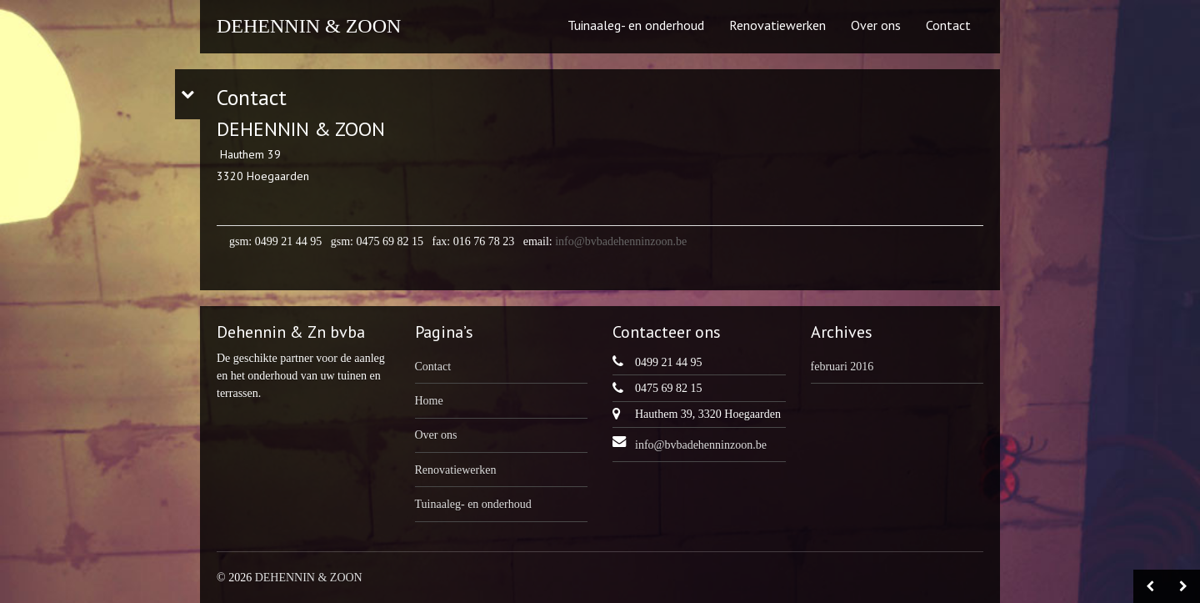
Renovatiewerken (777, 25)
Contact (948, 25)
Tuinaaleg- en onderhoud (636, 25)
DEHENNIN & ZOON (309, 26)
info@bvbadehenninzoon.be (621, 241)
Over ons (876, 25)
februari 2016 (842, 366)
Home (429, 400)
